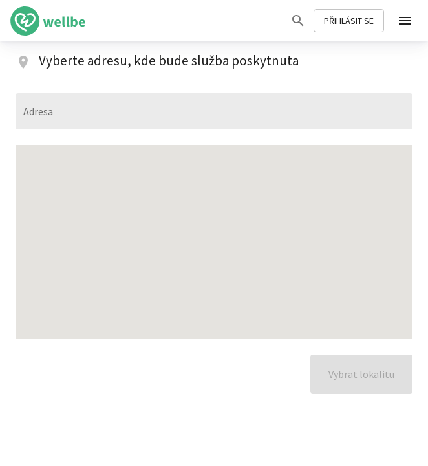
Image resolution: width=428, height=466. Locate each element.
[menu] (404, 20)
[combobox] (214, 111)
